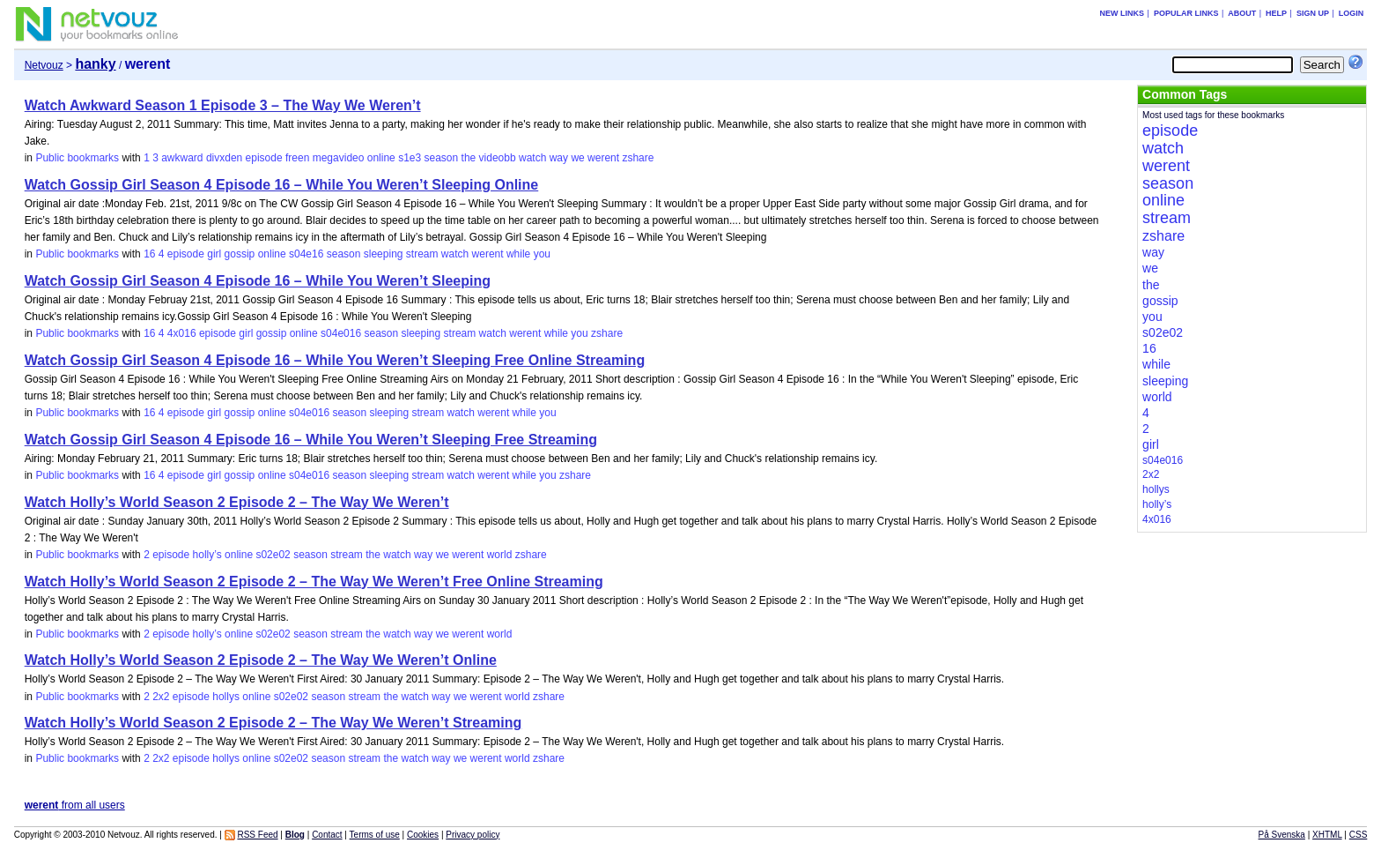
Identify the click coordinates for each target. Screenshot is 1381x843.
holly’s (207, 554)
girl (214, 254)
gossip (240, 254)
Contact (327, 834)
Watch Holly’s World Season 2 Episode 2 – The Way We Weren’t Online (261, 660)
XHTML (1327, 834)
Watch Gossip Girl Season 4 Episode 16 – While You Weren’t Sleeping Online (282, 184)
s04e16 (306, 254)
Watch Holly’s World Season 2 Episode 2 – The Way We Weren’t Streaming (273, 722)
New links (1122, 13)
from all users (75, 805)
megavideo (339, 158)
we (577, 158)
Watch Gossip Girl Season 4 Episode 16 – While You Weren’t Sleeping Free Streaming (311, 439)
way (559, 158)
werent (603, 158)
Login (1351, 13)
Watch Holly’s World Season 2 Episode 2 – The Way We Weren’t (237, 502)
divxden (224, 158)
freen (297, 158)
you (542, 254)
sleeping (383, 254)
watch (532, 158)
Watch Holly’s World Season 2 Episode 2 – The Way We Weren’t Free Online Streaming (314, 581)
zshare (638, 158)
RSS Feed (257, 834)
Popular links (1186, 13)
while (518, 254)
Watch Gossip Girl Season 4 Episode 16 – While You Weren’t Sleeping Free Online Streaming (335, 360)
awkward (182, 158)
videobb (497, 158)
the (469, 158)
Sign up (1312, 13)
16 (149, 254)
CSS (1358, 834)
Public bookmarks (77, 158)
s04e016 (341, 333)
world (500, 554)
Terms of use (375, 834)
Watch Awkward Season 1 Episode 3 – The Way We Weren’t (223, 105)
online (381, 158)
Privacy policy (472, 834)
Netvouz (44, 65)
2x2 (160, 696)
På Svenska (1282, 834)
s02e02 (272, 554)
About (1242, 13)
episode (264, 158)
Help (1276, 13)
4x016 (181, 333)
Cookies (423, 834)
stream (422, 254)
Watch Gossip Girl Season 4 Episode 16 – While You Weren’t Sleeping (258, 280)
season (442, 158)
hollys (226, 696)
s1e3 (409, 158)
